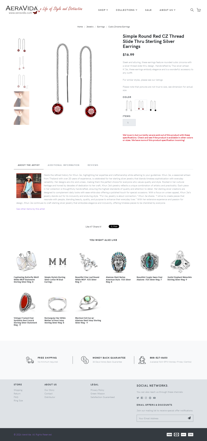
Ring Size (18, 400)
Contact (48, 393)
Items (127, 116)
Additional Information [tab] (63, 165)
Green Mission (98, 393)
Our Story (49, 389)
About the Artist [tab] (29, 165)
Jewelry (89, 26)
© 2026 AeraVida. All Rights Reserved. (33, 434)
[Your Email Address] (161, 418)
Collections (126, 9)
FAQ (16, 397)
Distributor (49, 397)
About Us (167, 9)
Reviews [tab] (93, 165)
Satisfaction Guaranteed (103, 397)
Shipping (18, 389)
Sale (148, 9)
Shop (103, 9)
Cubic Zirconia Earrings (119, 26)
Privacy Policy (97, 389)
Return (17, 393)
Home (80, 26)
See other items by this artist (30, 208)
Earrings (101, 26)
